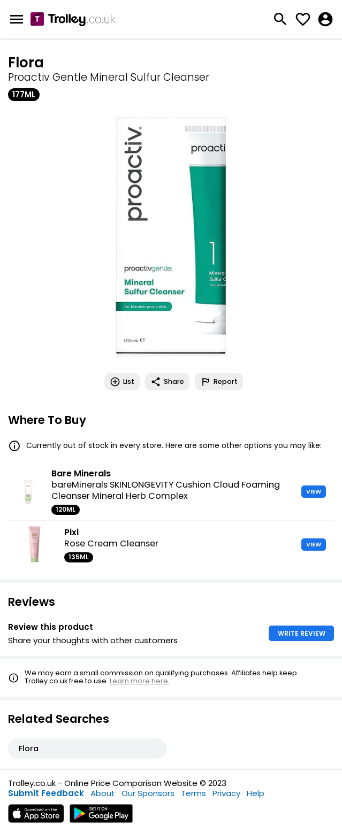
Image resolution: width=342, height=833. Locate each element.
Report (219, 381)
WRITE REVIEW (301, 633)
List (122, 381)
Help (255, 793)
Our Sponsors (147, 793)
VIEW (313, 491)
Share (167, 381)
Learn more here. (140, 681)
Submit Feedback (46, 793)
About (102, 793)
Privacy (226, 793)
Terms (193, 793)
